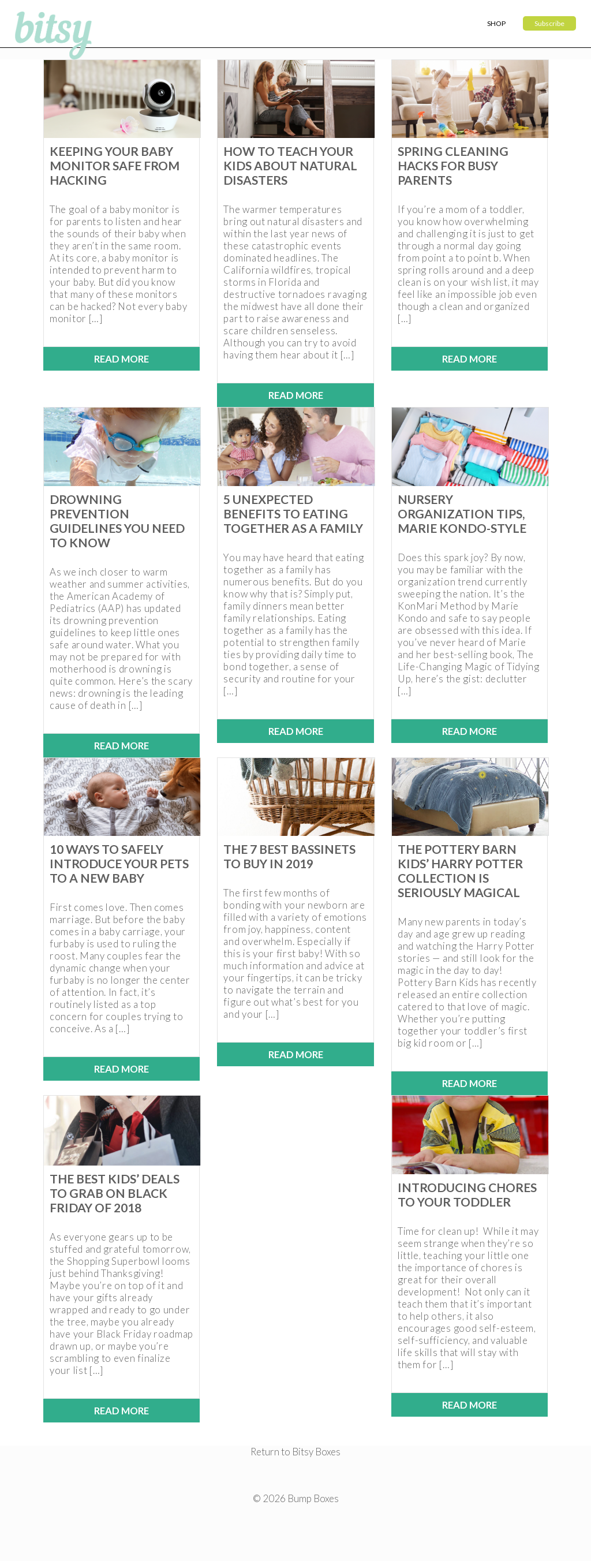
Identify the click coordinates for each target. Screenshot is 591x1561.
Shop (496, 23)
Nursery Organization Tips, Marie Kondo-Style (462, 513)
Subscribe (549, 23)
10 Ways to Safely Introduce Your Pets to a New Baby (119, 863)
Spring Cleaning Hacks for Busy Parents (453, 165)
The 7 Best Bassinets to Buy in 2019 (289, 856)
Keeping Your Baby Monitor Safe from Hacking (114, 165)
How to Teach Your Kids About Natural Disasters (290, 165)
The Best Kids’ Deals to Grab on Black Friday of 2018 (114, 1193)
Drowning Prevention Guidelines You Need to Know (117, 521)
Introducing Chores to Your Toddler (467, 1194)
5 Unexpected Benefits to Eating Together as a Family (293, 513)
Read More (121, 359)
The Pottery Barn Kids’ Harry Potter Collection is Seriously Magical (460, 870)
